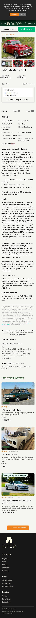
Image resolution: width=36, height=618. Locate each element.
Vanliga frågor (7, 580)
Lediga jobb (6, 602)
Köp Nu (5, 565)
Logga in (8, 93)
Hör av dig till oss (8, 333)
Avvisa (23, 15)
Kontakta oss (6, 599)
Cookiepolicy (23, 10)
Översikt (4, 111)
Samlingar (5, 568)
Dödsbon (5, 571)
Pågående (5, 559)
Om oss (5, 596)
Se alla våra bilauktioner (18, 528)
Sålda (4, 562)
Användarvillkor (7, 586)
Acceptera (14, 15)
